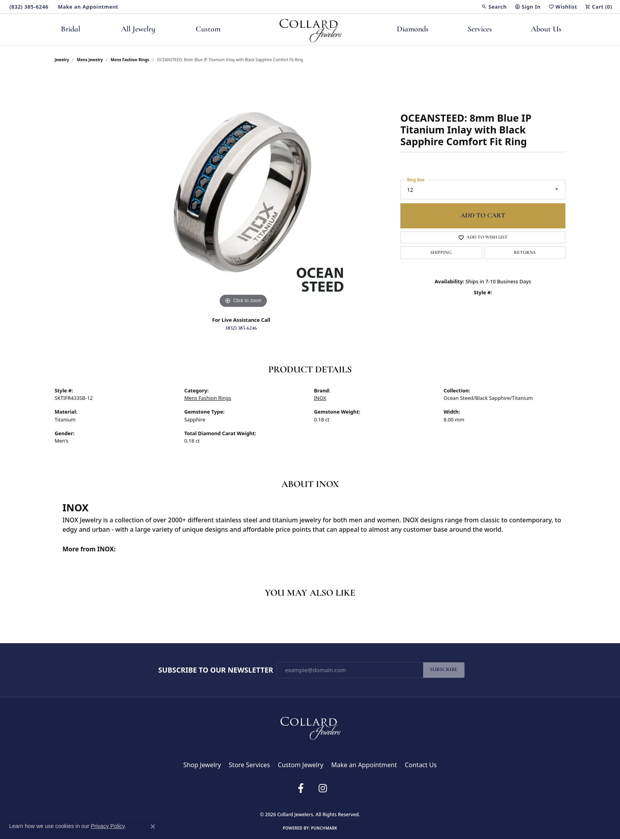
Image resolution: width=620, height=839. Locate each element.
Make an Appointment (364, 765)
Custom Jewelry (300, 765)
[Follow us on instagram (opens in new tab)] (322, 788)
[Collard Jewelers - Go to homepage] (310, 726)
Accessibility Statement (367, 801)
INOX (320, 397)
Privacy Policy (277, 801)
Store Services (249, 765)
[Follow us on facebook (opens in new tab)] (300, 788)
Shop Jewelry (202, 765)
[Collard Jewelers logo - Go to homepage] (310, 29)
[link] (28, 6)
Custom (208, 29)
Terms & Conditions (317, 801)
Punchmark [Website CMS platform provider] (324, 828)
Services (480, 29)
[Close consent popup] (152, 826)
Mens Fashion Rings (130, 59)
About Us (546, 29)
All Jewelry (138, 29)
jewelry (62, 59)
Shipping (441, 252)
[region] (243, 192)
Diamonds (413, 29)
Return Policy (243, 801)
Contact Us (421, 765)
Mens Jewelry (90, 59)
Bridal (70, 29)
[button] (493, 6)
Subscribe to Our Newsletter (215, 670)
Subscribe (444, 669)
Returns (525, 252)
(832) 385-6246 (241, 328)
